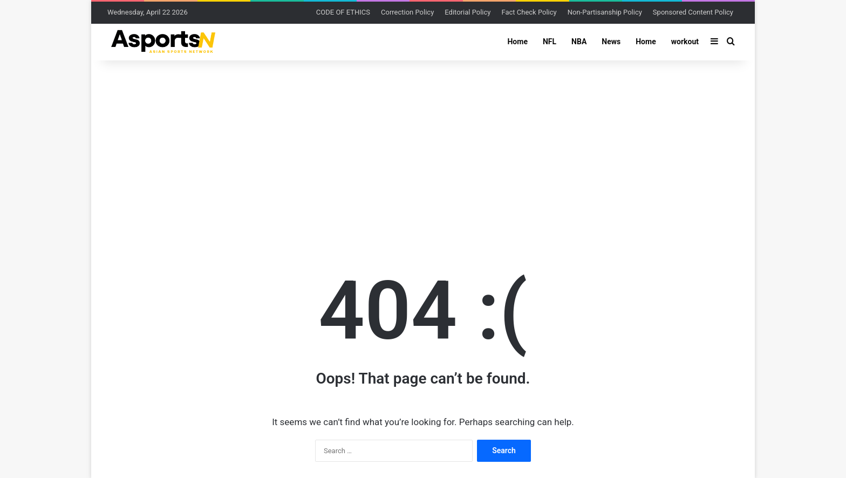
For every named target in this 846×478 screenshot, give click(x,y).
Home (517, 41)
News (611, 41)
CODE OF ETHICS (343, 12)
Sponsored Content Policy (693, 12)
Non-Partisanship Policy (605, 12)
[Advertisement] (423, 146)
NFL (549, 41)
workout (685, 41)
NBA (578, 41)
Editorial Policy (467, 12)
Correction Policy (407, 12)
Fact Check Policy (528, 12)
